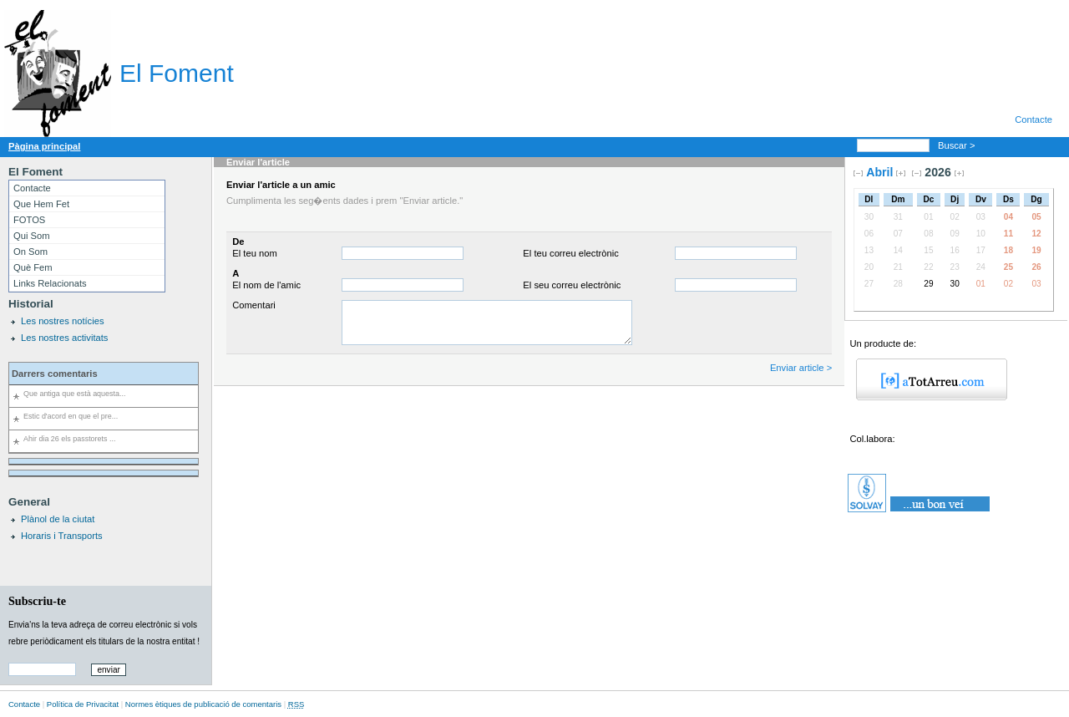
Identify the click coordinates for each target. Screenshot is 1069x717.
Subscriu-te (37, 601)
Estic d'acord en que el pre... (70, 416)
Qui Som (31, 236)
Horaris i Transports (62, 536)
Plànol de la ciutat (57, 519)
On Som (30, 252)
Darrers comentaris (55, 374)
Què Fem (33, 267)
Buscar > (958, 145)
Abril (879, 172)
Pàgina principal (44, 146)
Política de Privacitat (83, 704)
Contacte (1033, 119)
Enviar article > (801, 368)
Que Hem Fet (41, 204)
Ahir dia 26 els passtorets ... (69, 439)
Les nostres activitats (64, 338)
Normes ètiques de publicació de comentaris (203, 704)
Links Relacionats (50, 283)
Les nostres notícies (62, 321)
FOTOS (29, 220)
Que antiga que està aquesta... (74, 393)
